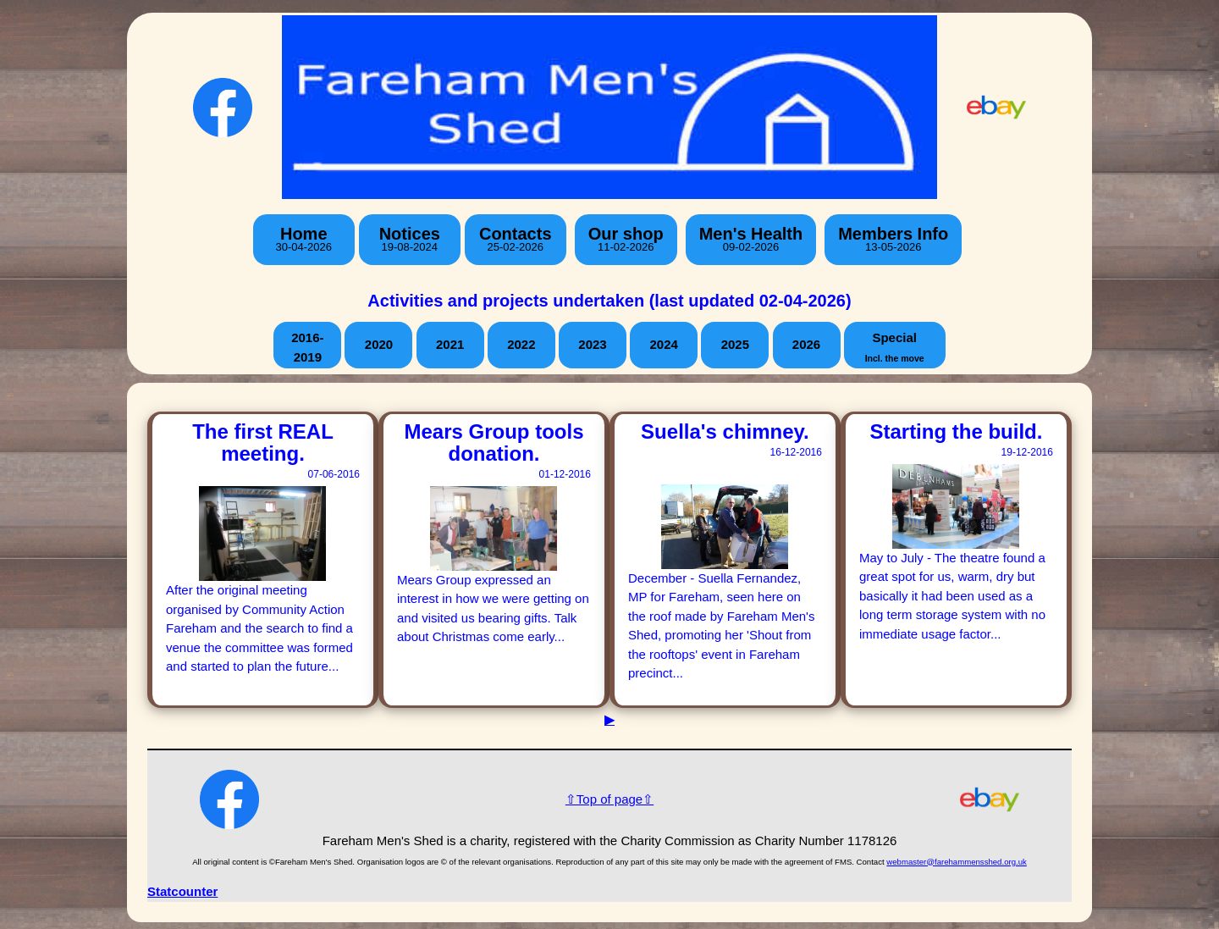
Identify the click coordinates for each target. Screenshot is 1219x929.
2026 (806, 344)
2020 (379, 344)
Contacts (515, 238)
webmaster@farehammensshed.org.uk (956, 861)
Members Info (893, 238)
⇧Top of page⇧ (609, 799)
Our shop (626, 238)
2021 (450, 344)
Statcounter (182, 891)
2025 (735, 344)
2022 (521, 344)
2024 (663, 344)
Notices (409, 238)
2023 (592, 344)
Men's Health (751, 238)
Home (304, 238)
